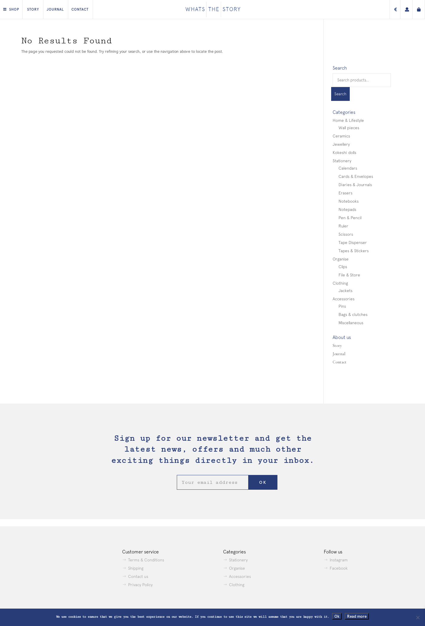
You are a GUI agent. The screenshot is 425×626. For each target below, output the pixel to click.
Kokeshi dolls (344, 152)
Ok (336, 616)
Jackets (345, 290)
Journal (55, 9)
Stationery (342, 160)
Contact (80, 9)
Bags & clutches (353, 314)
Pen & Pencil (350, 217)
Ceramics (341, 136)
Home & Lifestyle (348, 120)
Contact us (138, 576)
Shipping (135, 568)
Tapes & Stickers (354, 250)
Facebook (339, 568)
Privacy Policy (140, 584)
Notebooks (349, 201)
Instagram (339, 560)
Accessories (343, 298)
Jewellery (341, 144)
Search (340, 94)
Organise (341, 259)
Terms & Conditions (146, 560)
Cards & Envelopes (356, 176)
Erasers (345, 193)
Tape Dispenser (353, 242)
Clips (343, 266)
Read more (357, 616)
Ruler (343, 226)
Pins (342, 306)
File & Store (349, 275)
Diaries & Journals (355, 184)
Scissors (346, 234)
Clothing (340, 283)
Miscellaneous (351, 322)
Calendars (348, 168)
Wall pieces (349, 127)
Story (33, 9)
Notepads (347, 209)
